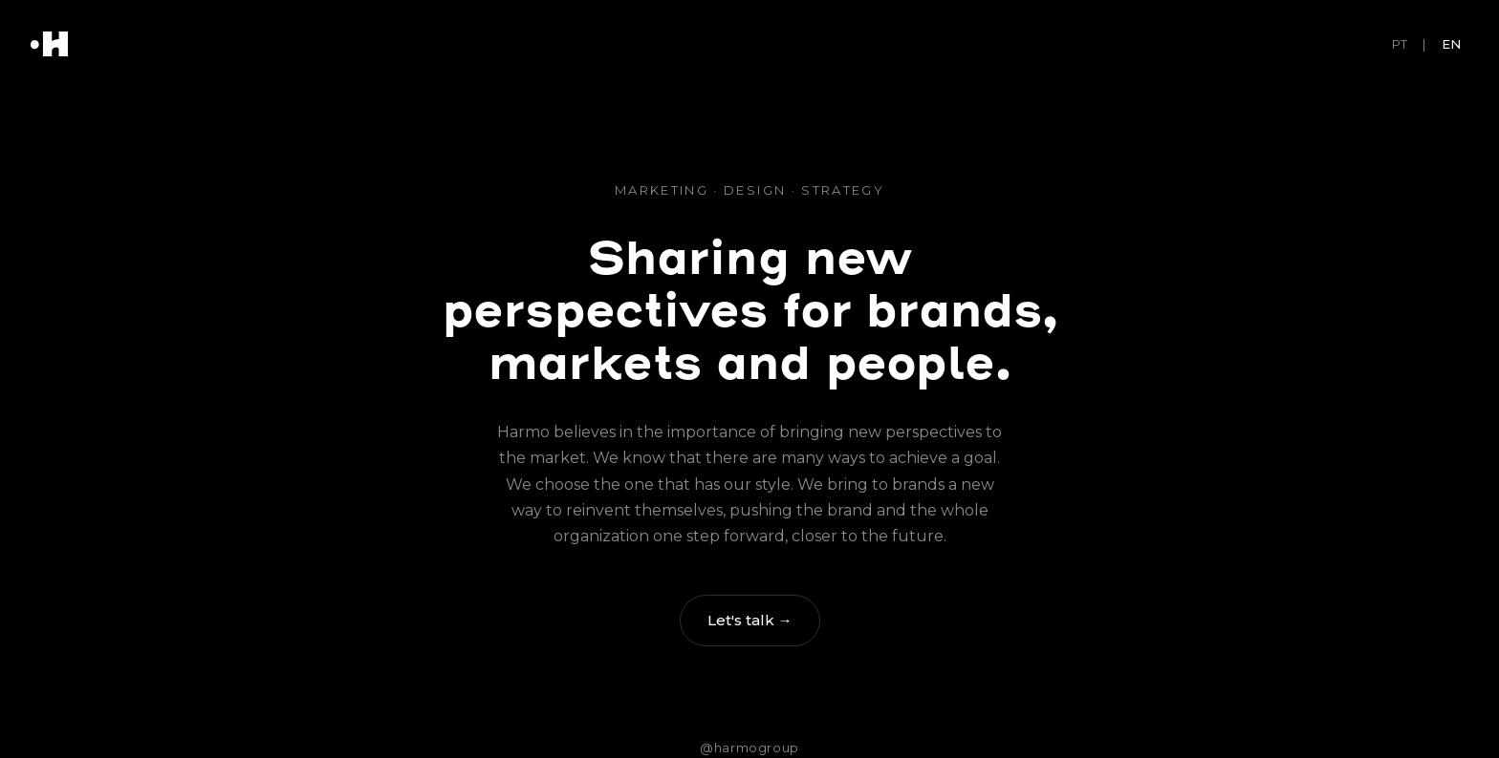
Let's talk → (750, 620)
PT (1399, 44)
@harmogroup (749, 747)
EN (1451, 44)
